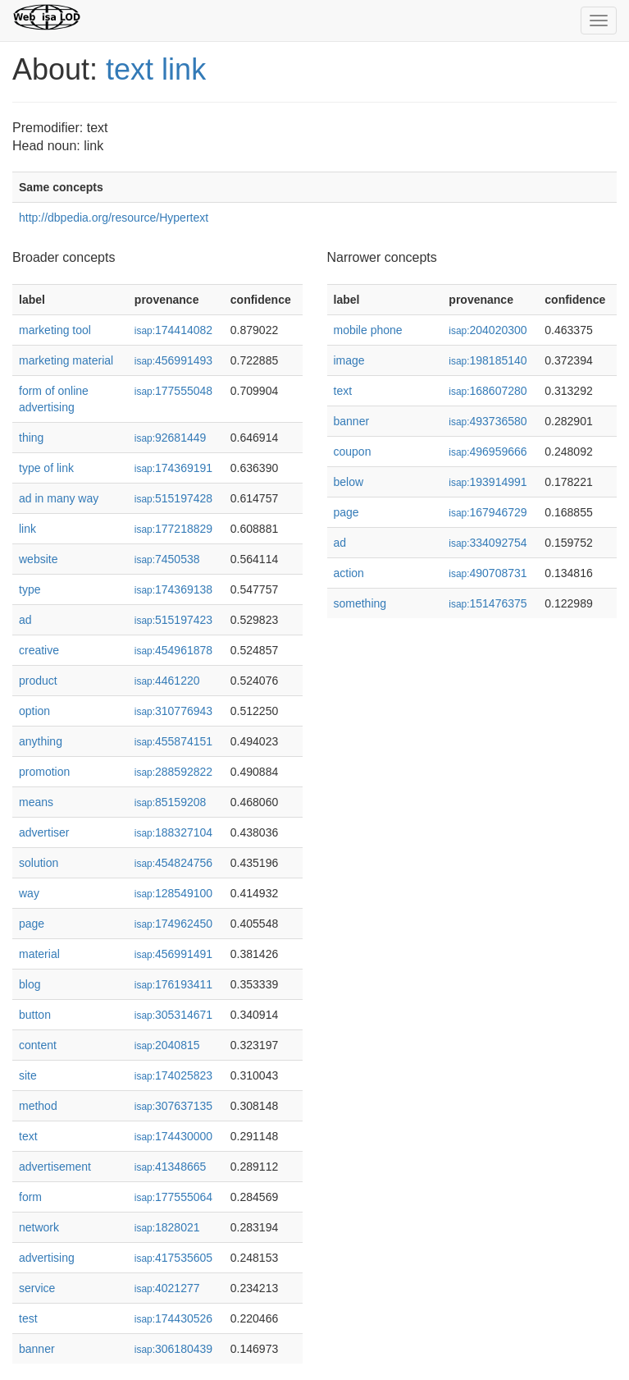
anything (40, 741)
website (38, 559)
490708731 (487, 573)
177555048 (173, 390)
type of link (46, 468)
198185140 (487, 360)
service (37, 1288)
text (28, 1136)
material (39, 953)
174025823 (173, 1075)
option (34, 711)
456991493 (173, 360)
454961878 (173, 650)
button (35, 1014)
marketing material (66, 360)
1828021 (167, 1227)
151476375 (487, 603)
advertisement (55, 1166)
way (29, 893)
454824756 (173, 862)
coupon (352, 451)
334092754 (487, 542)
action (349, 573)
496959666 (487, 451)
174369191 (173, 468)
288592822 (173, 771)
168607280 (487, 390)
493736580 (487, 421)
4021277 (167, 1288)
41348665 (170, 1166)
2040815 (167, 1045)
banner (37, 1348)
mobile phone (368, 330)
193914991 (487, 481)
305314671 (173, 1014)
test (28, 1318)
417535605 (173, 1257)
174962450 (173, 923)
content (38, 1045)
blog (29, 984)
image (349, 360)
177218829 (173, 528)
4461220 (167, 680)
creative (39, 650)
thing (31, 437)
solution (38, 862)
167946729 (487, 512)
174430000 (173, 1136)
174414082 (173, 330)
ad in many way (58, 498)
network (39, 1227)
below (349, 481)
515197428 (173, 498)
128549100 (173, 893)
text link (156, 69)
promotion (44, 771)
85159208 (170, 802)
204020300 (487, 330)
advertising (47, 1257)
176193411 (173, 984)
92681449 (170, 437)
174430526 (173, 1318)
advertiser (44, 832)
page (31, 923)
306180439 (173, 1348)
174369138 (173, 589)
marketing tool (55, 330)
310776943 (173, 711)
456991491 (173, 953)
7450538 (167, 559)
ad (25, 619)
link (27, 528)
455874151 (173, 741)
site (28, 1075)
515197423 (173, 619)
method (38, 1105)
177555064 (173, 1196)
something (360, 603)
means (36, 802)
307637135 (173, 1105)
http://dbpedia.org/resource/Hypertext (113, 217)
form (30, 1196)
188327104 (173, 832)
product (38, 680)
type (29, 589)
